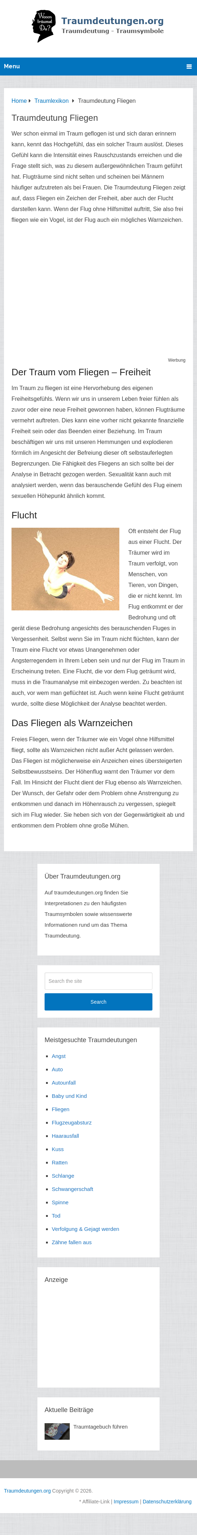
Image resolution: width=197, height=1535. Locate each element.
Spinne (60, 1202)
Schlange (63, 1176)
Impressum (126, 1501)
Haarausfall (65, 1136)
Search (98, 1002)
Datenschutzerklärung (167, 1501)
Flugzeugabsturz (72, 1122)
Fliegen (60, 1109)
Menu (12, 66)
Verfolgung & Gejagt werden (85, 1229)
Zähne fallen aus (72, 1242)
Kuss (58, 1149)
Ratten (60, 1162)
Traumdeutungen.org (27, 1491)
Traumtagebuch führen (100, 1427)
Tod (56, 1216)
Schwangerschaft (72, 1189)
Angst (58, 1056)
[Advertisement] (98, 293)
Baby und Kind (69, 1096)
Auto (57, 1069)
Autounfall (64, 1083)
